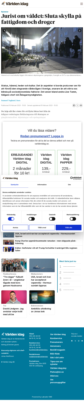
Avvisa (15, 227)
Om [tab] (69, 184)
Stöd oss (54, 383)
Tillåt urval (42, 227)
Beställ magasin (57, 357)
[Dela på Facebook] (74, 105)
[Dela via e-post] (81, 105)
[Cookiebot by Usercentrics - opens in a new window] (71, 178)
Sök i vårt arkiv (57, 364)
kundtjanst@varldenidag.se (39, 357)
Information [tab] (42, 184)
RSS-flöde (55, 361)
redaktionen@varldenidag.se (40, 364)
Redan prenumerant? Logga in (42, 136)
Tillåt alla (68, 227)
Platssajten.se (57, 379)
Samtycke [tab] (14, 184)
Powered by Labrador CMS (42, 404)
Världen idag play (58, 375)
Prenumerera (56, 349)
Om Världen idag (58, 341)
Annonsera (55, 353)
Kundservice (56, 345)
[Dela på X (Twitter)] (77, 105)
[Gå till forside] (14, 4)
